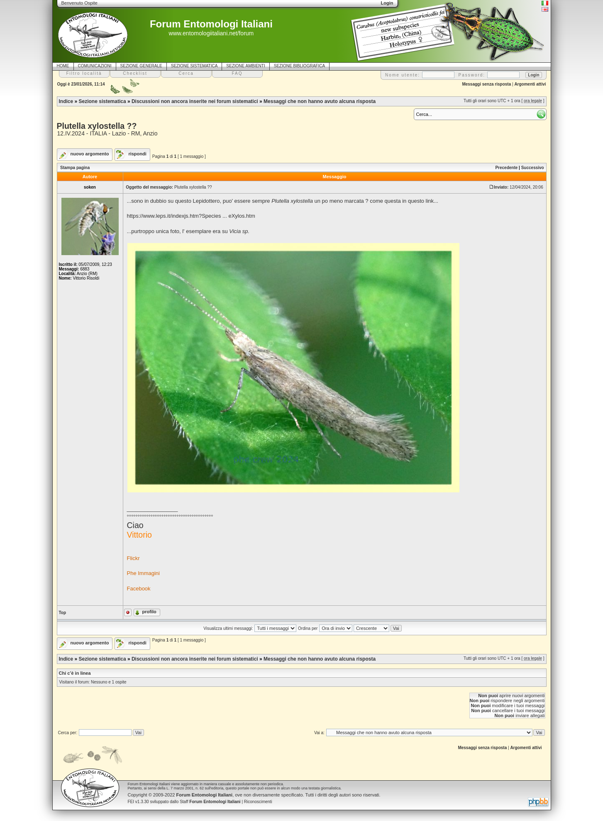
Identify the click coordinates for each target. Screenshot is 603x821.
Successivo (532, 167)
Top (62, 612)
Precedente (506, 167)
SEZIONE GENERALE (141, 66)
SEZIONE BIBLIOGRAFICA (299, 66)
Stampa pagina (75, 167)
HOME (63, 66)
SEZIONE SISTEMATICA (194, 66)
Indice (66, 101)
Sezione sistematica (102, 101)
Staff (210, 801)
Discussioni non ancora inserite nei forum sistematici (195, 101)
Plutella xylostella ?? (97, 125)
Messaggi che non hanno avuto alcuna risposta (320, 101)
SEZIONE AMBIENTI (245, 66)
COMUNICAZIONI (95, 66)
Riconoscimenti (258, 801)
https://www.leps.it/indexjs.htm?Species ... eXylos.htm (191, 216)
